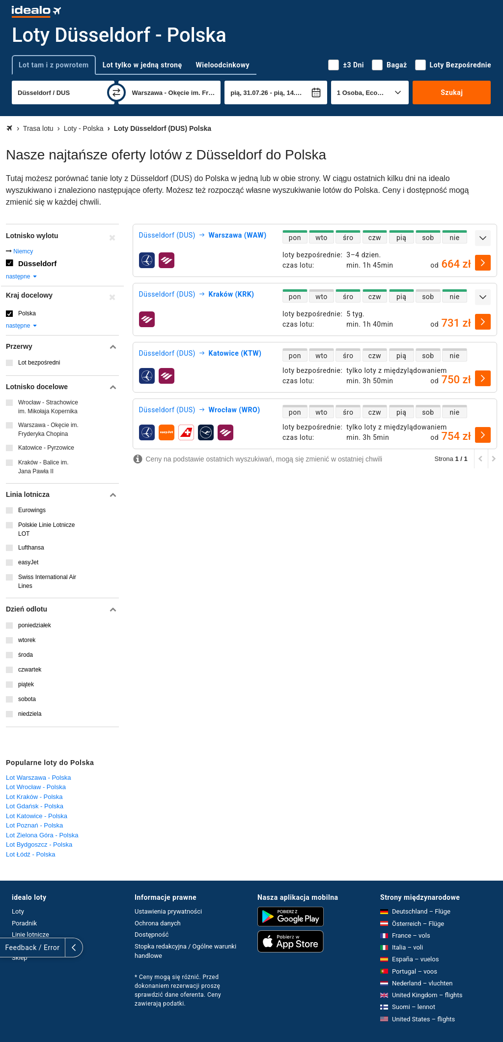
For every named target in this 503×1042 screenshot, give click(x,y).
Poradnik (24, 923)
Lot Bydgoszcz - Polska (39, 844)
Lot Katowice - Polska (36, 816)
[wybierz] (483, 263)
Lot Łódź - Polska (30, 854)
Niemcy (23, 251)
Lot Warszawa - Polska (38, 777)
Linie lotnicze (30, 934)
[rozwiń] (483, 238)
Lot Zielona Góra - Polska (42, 835)
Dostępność (151, 934)
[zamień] (116, 92)
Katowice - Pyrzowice (46, 447)
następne (22, 276)
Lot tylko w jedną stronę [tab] (142, 65)
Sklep (20, 957)
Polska (27, 313)
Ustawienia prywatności (168, 911)
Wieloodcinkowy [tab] (223, 65)
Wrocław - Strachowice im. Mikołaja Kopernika (48, 407)
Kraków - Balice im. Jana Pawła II (43, 467)
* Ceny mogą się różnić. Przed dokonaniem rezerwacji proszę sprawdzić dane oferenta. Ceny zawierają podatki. (178, 990)
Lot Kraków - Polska (34, 796)
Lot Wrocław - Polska (36, 787)
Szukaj (452, 92)
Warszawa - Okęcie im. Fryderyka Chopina (48, 429)
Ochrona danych (158, 923)
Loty (18, 911)
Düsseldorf (37, 263)
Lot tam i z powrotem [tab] (54, 65)
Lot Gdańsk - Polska (34, 806)
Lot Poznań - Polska (34, 825)
